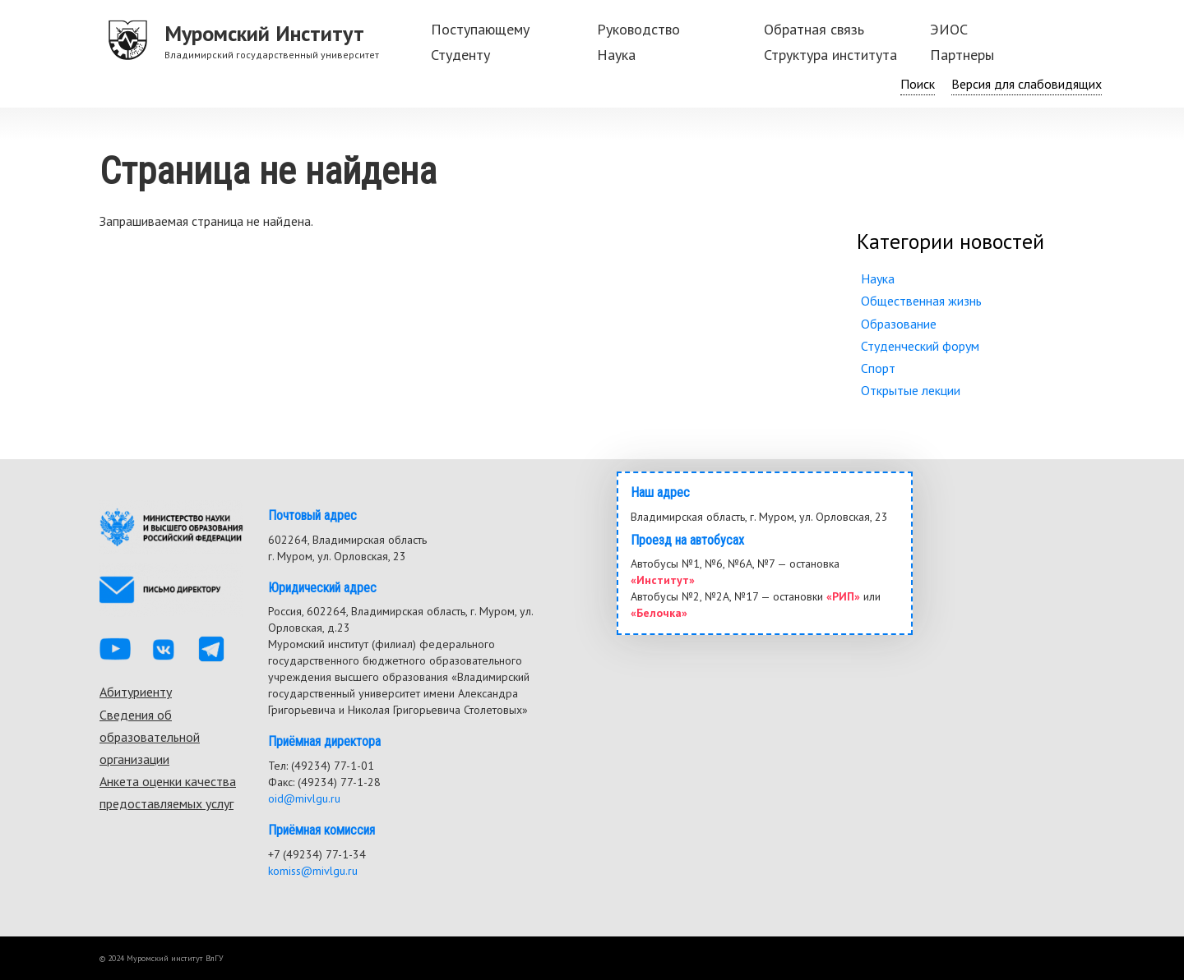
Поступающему (480, 29)
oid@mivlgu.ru (304, 798)
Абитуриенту (135, 691)
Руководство (638, 29)
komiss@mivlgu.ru (313, 870)
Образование (899, 323)
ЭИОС (949, 29)
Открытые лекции (910, 390)
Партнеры (962, 54)
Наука (616, 54)
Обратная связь (814, 29)
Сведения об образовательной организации (149, 736)
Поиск (917, 84)
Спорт (878, 368)
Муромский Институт (264, 33)
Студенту (460, 54)
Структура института (830, 54)
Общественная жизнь (921, 300)
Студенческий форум (920, 346)
